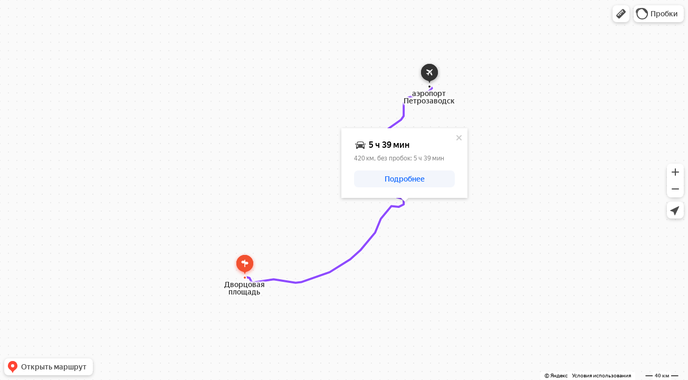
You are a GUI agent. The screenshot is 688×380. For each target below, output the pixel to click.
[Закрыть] (459, 138)
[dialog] (404, 163)
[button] (621, 13)
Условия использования (601, 375)
